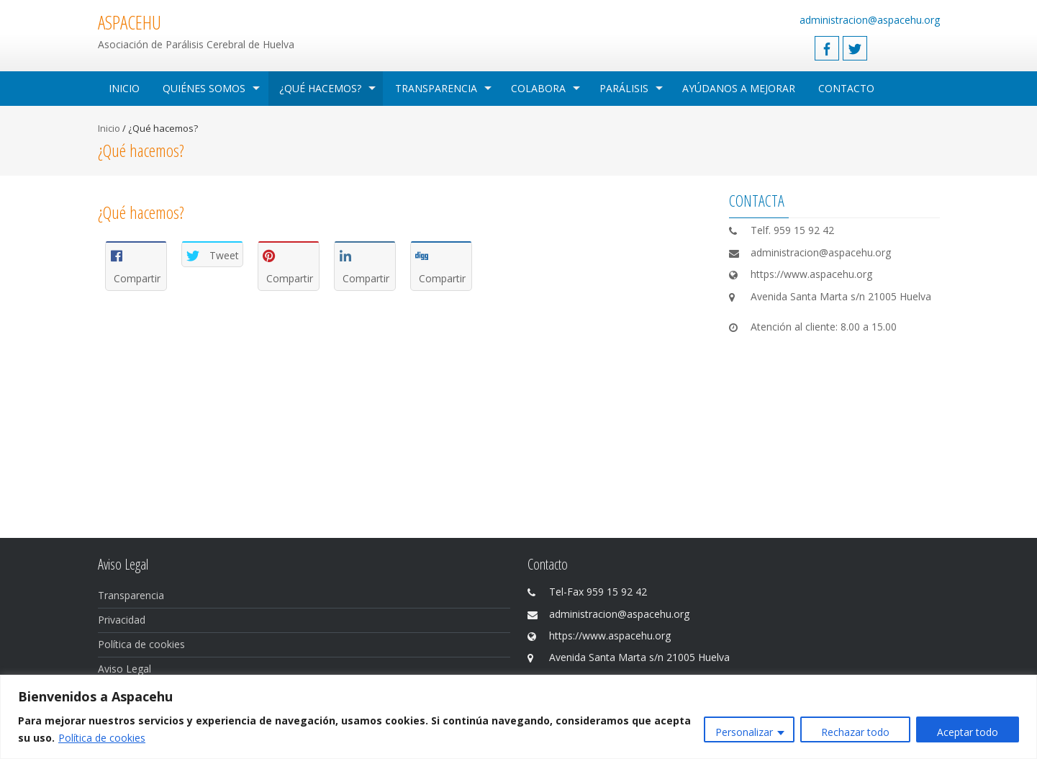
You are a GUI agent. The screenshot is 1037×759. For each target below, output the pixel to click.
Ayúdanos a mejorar (738, 88)
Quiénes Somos (204, 88)
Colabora (538, 88)
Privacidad (121, 619)
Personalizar (744, 732)
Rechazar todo (855, 732)
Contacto (846, 88)
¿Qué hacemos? (320, 88)
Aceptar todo (967, 732)
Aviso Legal (124, 668)
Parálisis (623, 88)
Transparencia (436, 88)
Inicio (124, 88)
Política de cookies (101, 738)
